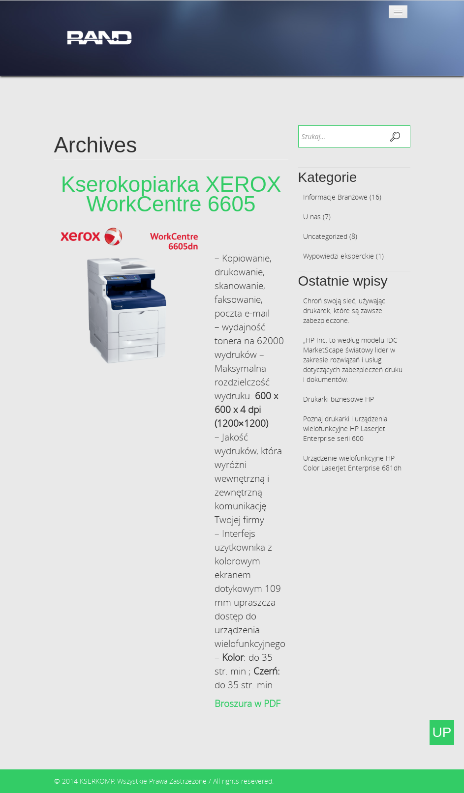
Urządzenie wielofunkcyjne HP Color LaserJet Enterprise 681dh (352, 462)
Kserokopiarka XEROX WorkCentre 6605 (171, 194)
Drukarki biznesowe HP (338, 399)
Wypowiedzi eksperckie (338, 256)
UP (442, 732)
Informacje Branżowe (335, 197)
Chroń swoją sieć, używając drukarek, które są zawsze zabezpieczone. (344, 310)
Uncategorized (325, 236)
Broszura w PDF (247, 703)
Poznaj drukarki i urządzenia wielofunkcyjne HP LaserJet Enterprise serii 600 (345, 428)
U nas (312, 216)
